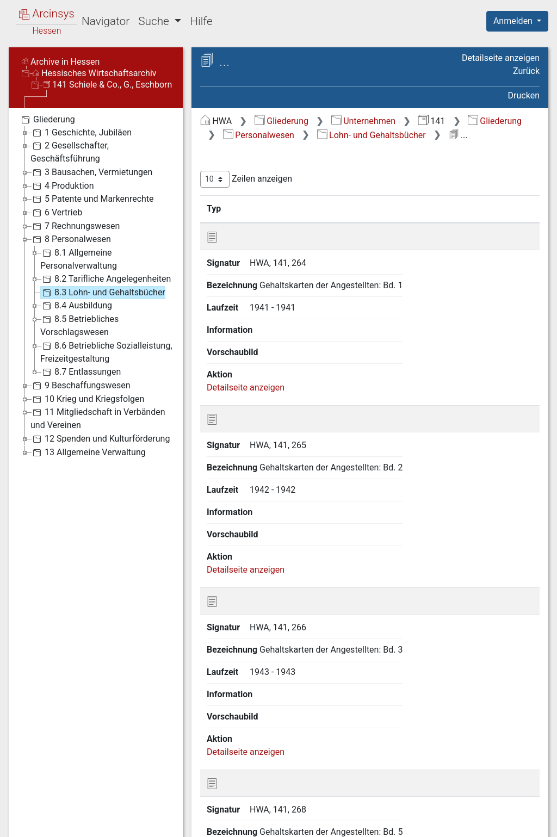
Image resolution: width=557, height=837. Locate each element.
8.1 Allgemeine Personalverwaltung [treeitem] (78, 258)
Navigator (105, 21)
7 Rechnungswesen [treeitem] (75, 226)
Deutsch (65, 814)
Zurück (526, 71)
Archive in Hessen (61, 62)
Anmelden (514, 21)
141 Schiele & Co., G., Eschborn (108, 84)
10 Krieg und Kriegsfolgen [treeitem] (87, 399)
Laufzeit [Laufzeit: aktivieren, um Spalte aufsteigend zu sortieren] (434, 208)
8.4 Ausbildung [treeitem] (76, 305)
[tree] (96, 285)
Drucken (524, 95)
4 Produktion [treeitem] (62, 186)
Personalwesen (258, 135)
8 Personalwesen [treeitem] (70, 239)
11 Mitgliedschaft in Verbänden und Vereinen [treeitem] (97, 418)
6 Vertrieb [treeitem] (56, 212)
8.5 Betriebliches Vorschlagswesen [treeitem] (79, 325)
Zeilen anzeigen (246, 179)
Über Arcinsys (276, 822)
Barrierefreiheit (440, 822)
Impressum (521, 822)
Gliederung (281, 121)
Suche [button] (155, 21)
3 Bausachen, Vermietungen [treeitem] (91, 172)
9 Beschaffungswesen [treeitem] (80, 385)
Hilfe (201, 21)
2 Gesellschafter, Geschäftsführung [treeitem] (69, 151)
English (25, 814)
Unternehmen (363, 121)
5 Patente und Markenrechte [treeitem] (92, 199)
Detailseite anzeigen (501, 58)
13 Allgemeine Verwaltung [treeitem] (88, 452)
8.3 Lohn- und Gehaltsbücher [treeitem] (102, 292)
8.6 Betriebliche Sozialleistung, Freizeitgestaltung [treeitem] (106, 351)
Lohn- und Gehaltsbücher (371, 135)
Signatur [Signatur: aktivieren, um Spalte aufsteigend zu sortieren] (264, 208)
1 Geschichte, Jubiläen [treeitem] (81, 132)
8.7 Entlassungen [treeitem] (80, 372)
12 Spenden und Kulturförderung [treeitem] (100, 438)
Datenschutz (357, 822)
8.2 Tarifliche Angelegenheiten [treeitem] (105, 279)
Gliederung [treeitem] (47, 119)
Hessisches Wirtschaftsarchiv (95, 73)
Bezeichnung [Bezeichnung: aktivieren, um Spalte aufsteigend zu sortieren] (339, 208)
